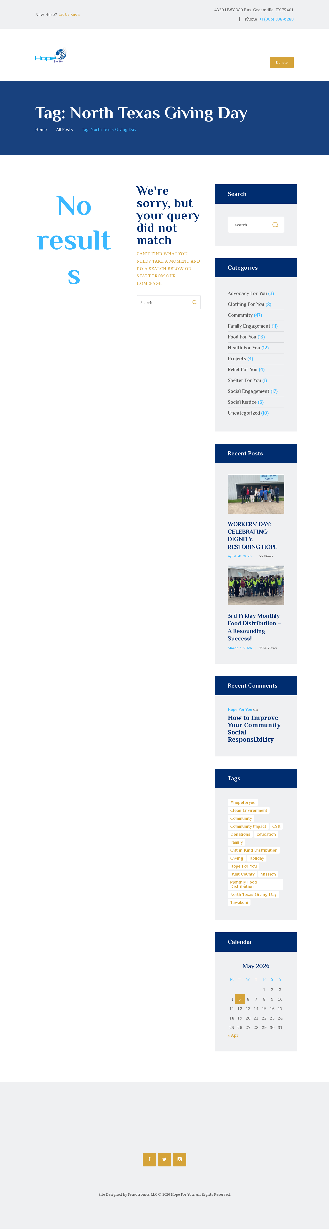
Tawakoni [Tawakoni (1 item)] (239, 902)
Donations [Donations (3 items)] (240, 834)
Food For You (242, 337)
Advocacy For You (247, 293)
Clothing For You (246, 304)
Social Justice (242, 402)
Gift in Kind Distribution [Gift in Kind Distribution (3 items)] (254, 850)
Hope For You (240, 710)
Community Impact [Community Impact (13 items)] (248, 826)
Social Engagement (248, 391)
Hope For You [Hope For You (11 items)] (243, 866)
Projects (237, 358)
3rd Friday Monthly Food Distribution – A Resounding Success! (254, 627)
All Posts (64, 129)
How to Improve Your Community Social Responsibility (254, 728)
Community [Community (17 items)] (241, 818)
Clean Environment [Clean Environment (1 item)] (248, 810)
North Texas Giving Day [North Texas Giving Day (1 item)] (253, 894)
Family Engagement (249, 326)
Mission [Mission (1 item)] (268, 874)
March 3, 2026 (240, 648)
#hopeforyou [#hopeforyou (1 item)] (243, 802)
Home (41, 129)
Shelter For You (244, 380)
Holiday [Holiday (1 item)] (256, 858)
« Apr (233, 1035)
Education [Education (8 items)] (266, 834)
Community (240, 315)
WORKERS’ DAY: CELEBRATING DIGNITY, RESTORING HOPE (252, 536)
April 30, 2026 (240, 556)
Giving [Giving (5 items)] (236, 858)
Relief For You (242, 369)
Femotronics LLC (142, 1194)
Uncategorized (244, 413)
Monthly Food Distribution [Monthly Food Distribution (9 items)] (243, 884)
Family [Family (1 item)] (236, 842)
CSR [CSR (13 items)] (276, 826)
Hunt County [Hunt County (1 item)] (242, 874)
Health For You (244, 348)
